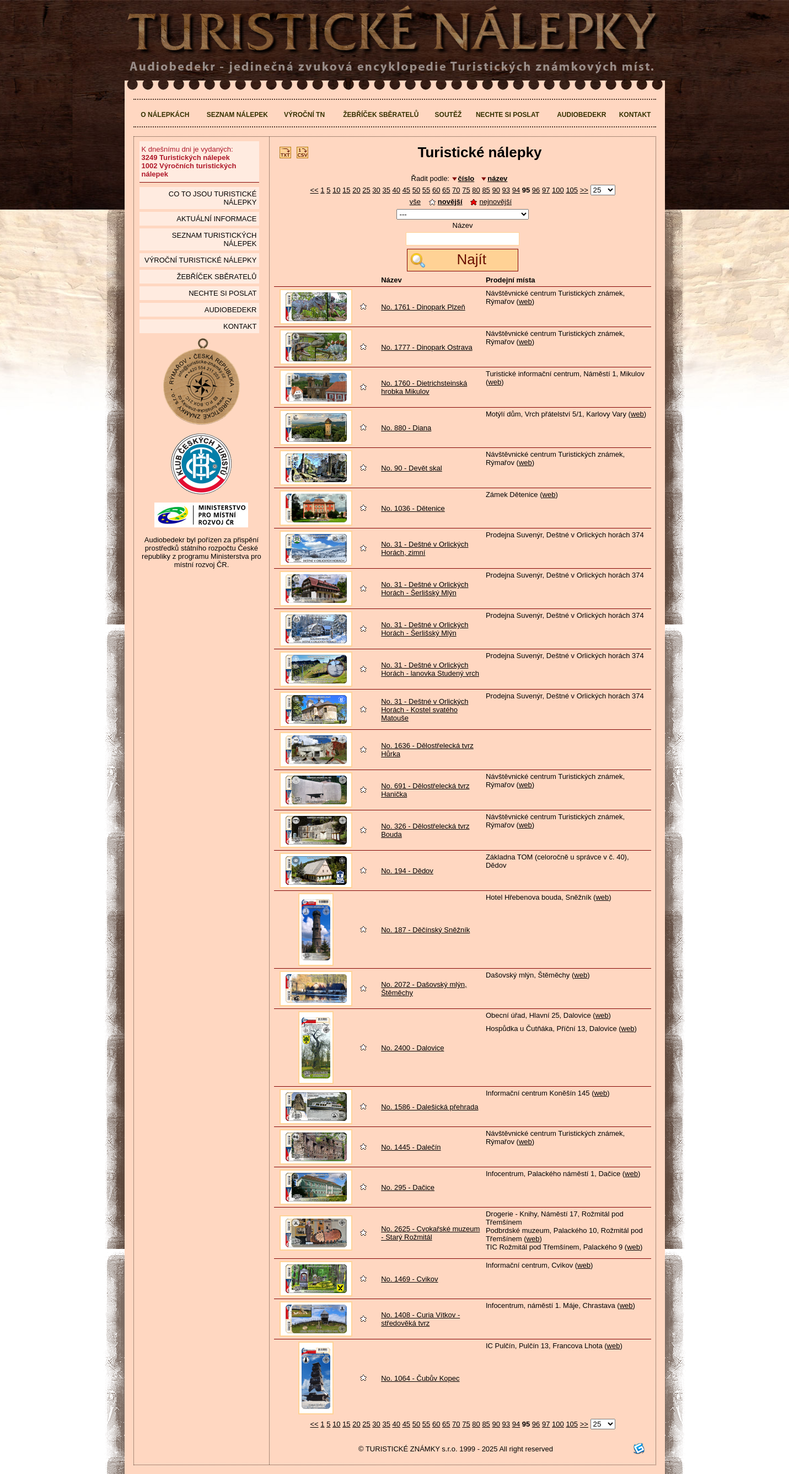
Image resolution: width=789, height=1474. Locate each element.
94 (516, 190)
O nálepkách (165, 115)
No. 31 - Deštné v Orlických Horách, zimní (424, 548)
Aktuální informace (216, 219)
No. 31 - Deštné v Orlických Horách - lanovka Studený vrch (430, 669)
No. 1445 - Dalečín (411, 1147)
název (497, 178)
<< (314, 190)
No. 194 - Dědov (407, 871)
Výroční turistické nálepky (200, 260)
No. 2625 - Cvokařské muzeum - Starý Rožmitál (430, 1233)
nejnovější (491, 201)
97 (546, 190)
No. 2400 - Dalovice (412, 1048)
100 (558, 190)
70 (456, 190)
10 (336, 190)
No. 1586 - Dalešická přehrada (429, 1107)
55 (426, 190)
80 (476, 190)
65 (446, 190)
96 (536, 190)
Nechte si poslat (507, 115)
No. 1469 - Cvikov (409, 1279)
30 (376, 190)
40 (396, 190)
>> (584, 190)
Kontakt (635, 115)
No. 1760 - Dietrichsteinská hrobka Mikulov (424, 387)
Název (463, 225)
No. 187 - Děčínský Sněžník (425, 930)
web (525, 301)
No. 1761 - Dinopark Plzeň (423, 307)
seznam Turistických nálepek (214, 239)
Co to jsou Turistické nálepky (213, 198)
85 (486, 190)
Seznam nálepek (237, 115)
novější (446, 201)
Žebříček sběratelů (380, 115)
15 (346, 190)
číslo (466, 178)
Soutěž (448, 115)
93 (506, 190)
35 (386, 190)
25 (366, 190)
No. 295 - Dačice (407, 1187)
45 (406, 190)
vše (415, 201)
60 (436, 190)
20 (356, 190)
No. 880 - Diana (406, 428)
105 (572, 190)
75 (466, 190)
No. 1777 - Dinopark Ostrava (426, 347)
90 (496, 190)
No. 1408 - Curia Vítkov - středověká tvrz (420, 1319)
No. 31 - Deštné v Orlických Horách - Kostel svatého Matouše (424, 709)
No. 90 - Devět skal (411, 468)
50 (416, 190)
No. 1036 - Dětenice (413, 508)
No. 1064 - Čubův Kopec (420, 1378)
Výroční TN (304, 115)
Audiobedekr (581, 115)
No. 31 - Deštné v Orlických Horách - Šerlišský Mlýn (424, 588)
